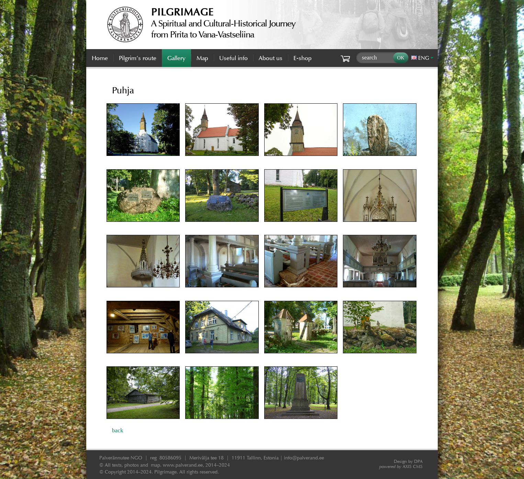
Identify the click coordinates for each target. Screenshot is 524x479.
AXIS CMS (401, 466)
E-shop (302, 58)
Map (202, 58)
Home (100, 58)
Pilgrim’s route (137, 58)
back (117, 430)
